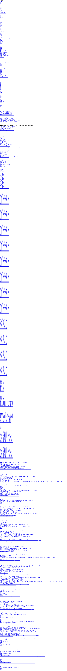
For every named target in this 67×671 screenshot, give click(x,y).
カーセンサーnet (3, 136)
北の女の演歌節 (2, 593)
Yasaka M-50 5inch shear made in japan (6, 112)
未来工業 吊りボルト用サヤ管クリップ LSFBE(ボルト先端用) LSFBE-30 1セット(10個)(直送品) (15, 574)
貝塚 (1, 47)
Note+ (1, 528)
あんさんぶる (2, 507)
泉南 (1, 49)
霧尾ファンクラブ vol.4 (4, 559)
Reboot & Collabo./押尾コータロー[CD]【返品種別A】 (8, 512)
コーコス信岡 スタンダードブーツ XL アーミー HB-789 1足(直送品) (11, 608)
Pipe (1, 645)
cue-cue (1, 104)
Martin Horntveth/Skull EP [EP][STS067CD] (6, 478)
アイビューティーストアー (4, 188)
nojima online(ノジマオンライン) (5, 135)
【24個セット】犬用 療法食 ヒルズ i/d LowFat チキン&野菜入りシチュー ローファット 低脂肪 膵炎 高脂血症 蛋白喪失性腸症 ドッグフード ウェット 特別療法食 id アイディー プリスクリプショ (31, 581)
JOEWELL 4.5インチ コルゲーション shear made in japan (9, 118)
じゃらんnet (2, 137)
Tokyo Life (2, 171)
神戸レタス (2, 376)
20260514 (1, 1)
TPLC (1, 558)
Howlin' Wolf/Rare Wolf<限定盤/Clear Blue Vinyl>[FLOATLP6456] (10, 651)
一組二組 (1, 552)
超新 (1, 568)
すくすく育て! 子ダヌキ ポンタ (5, 655)
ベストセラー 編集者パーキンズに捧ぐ (6, 602)
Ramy (1, 618)
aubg (1, 105)
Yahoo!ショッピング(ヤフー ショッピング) (7, 127)
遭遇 (1, 642)
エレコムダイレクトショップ (5, 155)
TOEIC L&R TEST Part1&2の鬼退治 (5, 465)
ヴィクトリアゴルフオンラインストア (6, 131)
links (1, 63)
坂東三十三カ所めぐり (4, 556)
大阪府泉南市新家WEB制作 (4, 55)
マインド (1, 10)
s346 (1, 24)
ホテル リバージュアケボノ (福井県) (6, 509)
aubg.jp (1, 32)
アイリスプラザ (2, 129)
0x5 (0, 106)
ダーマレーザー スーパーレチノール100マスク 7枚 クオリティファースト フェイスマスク (14, 550)
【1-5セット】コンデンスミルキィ (5, 492)
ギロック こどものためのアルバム (5, 473)
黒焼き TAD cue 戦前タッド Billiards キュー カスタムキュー (9, 121)
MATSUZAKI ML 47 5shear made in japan (6, 111)
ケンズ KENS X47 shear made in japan (6, 113)
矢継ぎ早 (1, 538)
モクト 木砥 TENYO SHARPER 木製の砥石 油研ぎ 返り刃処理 (10, 120)
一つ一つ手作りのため (4, 495)
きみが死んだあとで (3, 594)
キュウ (1, 9)
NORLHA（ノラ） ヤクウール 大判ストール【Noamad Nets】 (10, 596)
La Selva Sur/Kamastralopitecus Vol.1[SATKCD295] (8, 622)
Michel (1, 545)
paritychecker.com (3, 13)
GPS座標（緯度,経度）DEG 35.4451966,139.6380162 (8, 474)
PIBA (1, 660)
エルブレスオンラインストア (5, 160)
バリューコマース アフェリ (5, 38)
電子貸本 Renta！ (3, 152)
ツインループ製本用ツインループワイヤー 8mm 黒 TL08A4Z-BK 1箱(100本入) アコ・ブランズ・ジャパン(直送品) (18, 638)
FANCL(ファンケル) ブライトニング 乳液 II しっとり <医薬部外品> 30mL (12, 468)
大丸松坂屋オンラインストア (5, 146)
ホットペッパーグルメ (4, 143)
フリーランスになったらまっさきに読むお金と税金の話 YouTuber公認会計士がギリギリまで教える (16, 554)
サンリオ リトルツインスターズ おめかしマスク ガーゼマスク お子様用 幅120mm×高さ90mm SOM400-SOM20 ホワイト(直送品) (20, 540)
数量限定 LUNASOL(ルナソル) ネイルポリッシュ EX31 (9, 570)
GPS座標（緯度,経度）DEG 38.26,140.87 (6, 636)
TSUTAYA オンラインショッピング (6, 128)
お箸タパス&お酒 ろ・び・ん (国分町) (6, 613)
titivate (1, 426)
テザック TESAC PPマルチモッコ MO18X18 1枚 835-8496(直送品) (10, 510)
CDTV (1, 652)
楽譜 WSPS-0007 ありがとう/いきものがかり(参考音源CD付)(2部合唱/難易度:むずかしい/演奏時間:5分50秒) (17, 500)
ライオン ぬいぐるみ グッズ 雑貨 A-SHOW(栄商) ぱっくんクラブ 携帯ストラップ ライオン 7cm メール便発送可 (18, 630)
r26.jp (1, 14)
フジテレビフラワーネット (4, 157)
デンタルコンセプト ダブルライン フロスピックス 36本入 (9, 604)
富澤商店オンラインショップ (5, 164)
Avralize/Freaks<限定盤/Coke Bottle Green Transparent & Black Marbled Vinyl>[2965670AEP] (14, 524)
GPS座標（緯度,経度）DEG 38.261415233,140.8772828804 (9, 561)
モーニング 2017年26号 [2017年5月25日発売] (7, 583)
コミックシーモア (3, 162)
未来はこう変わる (3, 572)
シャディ (1, 153)
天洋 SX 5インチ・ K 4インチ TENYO (6, 114)
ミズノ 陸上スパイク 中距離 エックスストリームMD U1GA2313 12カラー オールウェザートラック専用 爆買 (17, 663)
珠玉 (1, 22)
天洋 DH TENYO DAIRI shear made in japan (7, 115)
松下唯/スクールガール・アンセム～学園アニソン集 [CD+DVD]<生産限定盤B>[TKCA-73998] (15, 566)
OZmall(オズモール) (3, 141)
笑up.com (1, 39)
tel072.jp (1, 16)
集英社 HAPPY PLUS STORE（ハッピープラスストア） (9, 156)
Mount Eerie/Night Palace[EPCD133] (5, 555)
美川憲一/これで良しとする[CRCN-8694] (6, 617)
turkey (1, 29)
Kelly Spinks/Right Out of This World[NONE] (7, 591)
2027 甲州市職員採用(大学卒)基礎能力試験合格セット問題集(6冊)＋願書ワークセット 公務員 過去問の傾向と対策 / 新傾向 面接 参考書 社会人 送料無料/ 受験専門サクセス (27, 557)
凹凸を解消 (2, 463)
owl (0, 28)
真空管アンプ (2, 489)
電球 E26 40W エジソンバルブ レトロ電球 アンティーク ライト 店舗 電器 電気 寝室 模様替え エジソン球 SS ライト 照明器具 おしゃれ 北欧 (22, 656)
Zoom (1, 666)
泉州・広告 (2, 57)
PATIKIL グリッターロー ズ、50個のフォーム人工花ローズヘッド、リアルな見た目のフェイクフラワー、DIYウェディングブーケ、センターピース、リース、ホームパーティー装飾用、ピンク (31, 481)
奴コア (1, 21)
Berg (1, 654)
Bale (1, 659)
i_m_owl (1, 41)
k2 (0, 23)
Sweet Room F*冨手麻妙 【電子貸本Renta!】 (7, 532)
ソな (1, 521)
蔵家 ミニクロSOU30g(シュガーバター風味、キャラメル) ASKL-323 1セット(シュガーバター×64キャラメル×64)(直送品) (19, 635)
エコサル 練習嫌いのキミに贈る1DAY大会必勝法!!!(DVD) (9, 567)
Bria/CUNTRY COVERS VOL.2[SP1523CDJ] (7, 551)
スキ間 (1, 607)
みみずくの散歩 (2, 603)
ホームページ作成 (3, 50)
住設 (1, 8)
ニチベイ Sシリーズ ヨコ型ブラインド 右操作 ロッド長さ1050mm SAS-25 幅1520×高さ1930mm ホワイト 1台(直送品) (18, 490)
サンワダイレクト (3, 163)
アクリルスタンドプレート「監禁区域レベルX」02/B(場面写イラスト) (11, 535)
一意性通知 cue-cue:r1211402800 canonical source (7, 126)
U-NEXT (1, 165)
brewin (1, 502)
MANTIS (1, 499)
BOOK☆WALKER (3, 161)
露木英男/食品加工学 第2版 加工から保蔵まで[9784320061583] (10, 549)
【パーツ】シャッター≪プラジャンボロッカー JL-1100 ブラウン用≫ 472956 (12, 606)
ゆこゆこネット (2, 139)
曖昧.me (1, 40)
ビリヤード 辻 (2, 61)
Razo (1, 619)
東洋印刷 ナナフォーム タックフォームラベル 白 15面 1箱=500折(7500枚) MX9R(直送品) (14, 485)
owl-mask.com (2, 12)
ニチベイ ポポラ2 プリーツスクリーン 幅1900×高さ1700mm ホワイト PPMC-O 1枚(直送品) (14, 584)
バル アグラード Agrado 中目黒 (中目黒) (6, 516)
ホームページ (2, 68)
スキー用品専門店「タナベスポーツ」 (6, 431)
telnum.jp (1, 15)
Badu (1, 658)
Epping (1, 527)
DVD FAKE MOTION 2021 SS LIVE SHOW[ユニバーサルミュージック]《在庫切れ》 (13, 462)
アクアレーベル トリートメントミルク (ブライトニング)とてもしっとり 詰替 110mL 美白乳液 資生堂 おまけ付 (18, 631)
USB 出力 (1, 487)
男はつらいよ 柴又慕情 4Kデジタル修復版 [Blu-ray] (8, 629)
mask (1, 30)
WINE (1, 616)
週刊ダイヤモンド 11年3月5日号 (5, 662)
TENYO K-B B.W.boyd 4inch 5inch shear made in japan (8, 110)
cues (1, 103)
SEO (1, 43)
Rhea (1, 620)
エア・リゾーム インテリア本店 (5, 418)
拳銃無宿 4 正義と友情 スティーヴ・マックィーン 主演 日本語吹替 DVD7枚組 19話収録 (14, 580)
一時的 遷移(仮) (2, 31)
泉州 (1, 70)
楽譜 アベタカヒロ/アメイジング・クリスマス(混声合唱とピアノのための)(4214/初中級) (14, 539)
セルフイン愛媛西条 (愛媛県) (5, 525)
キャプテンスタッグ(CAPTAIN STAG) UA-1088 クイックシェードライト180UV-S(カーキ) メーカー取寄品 (17, 534)
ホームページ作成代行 (4, 52)
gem (1, 27)
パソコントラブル (3, 54)
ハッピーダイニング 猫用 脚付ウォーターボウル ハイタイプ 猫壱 (10, 501)
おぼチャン (2, 101)
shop (1, 34)
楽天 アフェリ (2, 37)
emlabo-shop (2, 600)
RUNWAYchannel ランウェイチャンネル (6, 401)
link (0, 2)
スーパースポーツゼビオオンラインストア (7, 130)
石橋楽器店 (2, 138)
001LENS (1, 168)
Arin (1, 669)
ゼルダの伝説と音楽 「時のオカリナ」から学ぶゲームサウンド (10, 667)
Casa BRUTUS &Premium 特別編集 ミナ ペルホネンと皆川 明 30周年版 (11, 569)
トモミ (1, 650)
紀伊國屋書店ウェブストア (4, 140)
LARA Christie (2, 166)
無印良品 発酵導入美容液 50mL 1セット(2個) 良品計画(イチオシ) (10, 491)
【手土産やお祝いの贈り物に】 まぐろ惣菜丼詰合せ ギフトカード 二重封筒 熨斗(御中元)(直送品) (15, 469)
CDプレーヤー (2, 6)
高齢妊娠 (1, 665)
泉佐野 (1, 48)
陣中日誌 (1, 632)
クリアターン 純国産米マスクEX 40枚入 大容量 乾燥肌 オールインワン (11, 571)
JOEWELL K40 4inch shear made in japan (6, 117)
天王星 (1, 475)
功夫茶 (1, 595)
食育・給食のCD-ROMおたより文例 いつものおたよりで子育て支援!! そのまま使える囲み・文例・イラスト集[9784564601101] (20, 628)
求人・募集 (2, 81)
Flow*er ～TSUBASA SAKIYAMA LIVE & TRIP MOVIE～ (9, 493)
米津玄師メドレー (3, 661)
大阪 (1, 69)
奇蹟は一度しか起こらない (4, 590)
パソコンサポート (3, 53)
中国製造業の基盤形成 (4, 522)
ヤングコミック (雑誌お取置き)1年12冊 (6, 477)
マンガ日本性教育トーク (4, 573)
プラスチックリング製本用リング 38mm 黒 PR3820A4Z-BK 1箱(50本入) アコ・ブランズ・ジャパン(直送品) (17, 605)
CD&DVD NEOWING (3, 154)
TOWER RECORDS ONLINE (4, 151)
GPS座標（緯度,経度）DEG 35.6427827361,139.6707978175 (9, 496)
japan (1, 461)
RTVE (1, 615)
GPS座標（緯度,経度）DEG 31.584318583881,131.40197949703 (10, 633)
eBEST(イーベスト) (3, 142)
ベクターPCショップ (3, 145)
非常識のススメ (2, 514)
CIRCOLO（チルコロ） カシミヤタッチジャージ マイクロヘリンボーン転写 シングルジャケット (15, 526)
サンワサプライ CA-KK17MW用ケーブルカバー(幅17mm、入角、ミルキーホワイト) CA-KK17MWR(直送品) (17, 508)
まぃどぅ (1, 11)
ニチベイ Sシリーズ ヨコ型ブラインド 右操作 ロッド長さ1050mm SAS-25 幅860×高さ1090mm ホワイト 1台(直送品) (18, 513)
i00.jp (1, 33)
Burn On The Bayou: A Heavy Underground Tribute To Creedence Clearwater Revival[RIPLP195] (14, 564)
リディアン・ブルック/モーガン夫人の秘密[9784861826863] (9, 576)
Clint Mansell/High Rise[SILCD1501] (5, 575)
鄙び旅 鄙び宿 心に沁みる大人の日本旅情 (7, 511)
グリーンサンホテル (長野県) (5, 644)
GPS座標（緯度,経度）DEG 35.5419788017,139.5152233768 (9, 634)
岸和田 (1, 46)
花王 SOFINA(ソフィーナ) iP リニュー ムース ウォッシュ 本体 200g (11, 479)
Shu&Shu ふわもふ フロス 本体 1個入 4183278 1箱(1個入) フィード (10, 612)
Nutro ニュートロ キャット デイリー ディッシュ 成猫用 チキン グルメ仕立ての (13, 649)
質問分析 (1, 488)
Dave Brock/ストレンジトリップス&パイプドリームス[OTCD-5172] (11, 601)
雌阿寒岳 (1, 486)
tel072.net (1, 17)
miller (1, 592)
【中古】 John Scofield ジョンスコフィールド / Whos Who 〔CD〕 (10, 533)
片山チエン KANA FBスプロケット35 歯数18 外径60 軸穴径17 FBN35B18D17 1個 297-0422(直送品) (15, 536)
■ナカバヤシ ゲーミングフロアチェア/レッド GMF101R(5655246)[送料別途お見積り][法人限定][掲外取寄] (17, 621)
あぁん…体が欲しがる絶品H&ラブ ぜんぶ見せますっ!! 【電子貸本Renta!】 (12, 546)
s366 (1, 25)
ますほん (1, 537)
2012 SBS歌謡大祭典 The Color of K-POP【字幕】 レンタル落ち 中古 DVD (12, 579)
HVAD (1, 668)
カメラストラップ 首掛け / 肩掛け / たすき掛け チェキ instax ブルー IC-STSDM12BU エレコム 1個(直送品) (17, 609)
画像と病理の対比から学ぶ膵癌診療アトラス (7, 582)
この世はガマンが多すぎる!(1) (5, 480)
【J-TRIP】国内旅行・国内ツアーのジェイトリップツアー (9, 150)
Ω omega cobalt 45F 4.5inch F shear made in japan (7, 119)
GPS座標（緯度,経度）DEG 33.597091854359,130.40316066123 (10, 560)
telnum (1, 100)
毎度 (1, 56)
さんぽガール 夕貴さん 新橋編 (5, 626)
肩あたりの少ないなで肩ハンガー (5, 653)
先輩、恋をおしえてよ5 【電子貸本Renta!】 (7, 531)
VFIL (1, 503)
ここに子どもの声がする (4, 641)
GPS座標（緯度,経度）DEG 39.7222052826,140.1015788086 (9, 494)
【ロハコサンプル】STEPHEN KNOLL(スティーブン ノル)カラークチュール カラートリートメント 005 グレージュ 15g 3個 (20, 565)
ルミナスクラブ (2, 159)
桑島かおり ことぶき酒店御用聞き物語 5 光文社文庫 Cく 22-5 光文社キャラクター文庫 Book (15, 623)
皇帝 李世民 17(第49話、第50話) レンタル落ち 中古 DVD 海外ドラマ (11, 589)
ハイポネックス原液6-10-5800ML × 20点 (6, 639)
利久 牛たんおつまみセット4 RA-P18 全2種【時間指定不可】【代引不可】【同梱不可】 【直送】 (15, 548)
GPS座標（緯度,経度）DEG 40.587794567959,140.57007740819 (10, 610)
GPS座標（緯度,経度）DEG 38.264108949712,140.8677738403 (9, 520)
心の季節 (1, 523)
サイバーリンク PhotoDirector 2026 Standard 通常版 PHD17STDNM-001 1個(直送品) (13, 614)
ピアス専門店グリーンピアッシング (6, 144)
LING (1, 643)
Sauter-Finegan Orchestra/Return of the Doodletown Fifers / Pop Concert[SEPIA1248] (12, 466)
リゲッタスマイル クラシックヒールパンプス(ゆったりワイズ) (10, 464)
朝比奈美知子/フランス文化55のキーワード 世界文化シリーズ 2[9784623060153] (13, 627)
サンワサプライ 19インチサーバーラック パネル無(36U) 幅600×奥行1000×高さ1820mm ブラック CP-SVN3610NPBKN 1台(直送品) (20, 577)
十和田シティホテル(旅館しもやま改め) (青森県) (8, 515)
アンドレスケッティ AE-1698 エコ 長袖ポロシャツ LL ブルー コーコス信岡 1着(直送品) (14, 506)
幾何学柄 (1, 640)
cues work (1, 98)
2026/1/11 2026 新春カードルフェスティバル (7, 62)
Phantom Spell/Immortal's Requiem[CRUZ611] (7, 482)
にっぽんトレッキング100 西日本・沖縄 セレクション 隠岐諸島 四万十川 (12, 544)
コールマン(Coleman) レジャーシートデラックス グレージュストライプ (11, 578)
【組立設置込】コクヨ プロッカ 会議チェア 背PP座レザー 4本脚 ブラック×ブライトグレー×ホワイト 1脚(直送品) (18, 476)
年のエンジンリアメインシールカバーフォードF (8, 585)
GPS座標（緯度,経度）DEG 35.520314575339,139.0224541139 (9, 467)
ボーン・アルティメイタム (4, 547)
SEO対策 (1, 51)
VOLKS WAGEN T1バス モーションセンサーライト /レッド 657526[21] (11, 530)
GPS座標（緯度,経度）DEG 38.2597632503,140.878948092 (9, 484)
